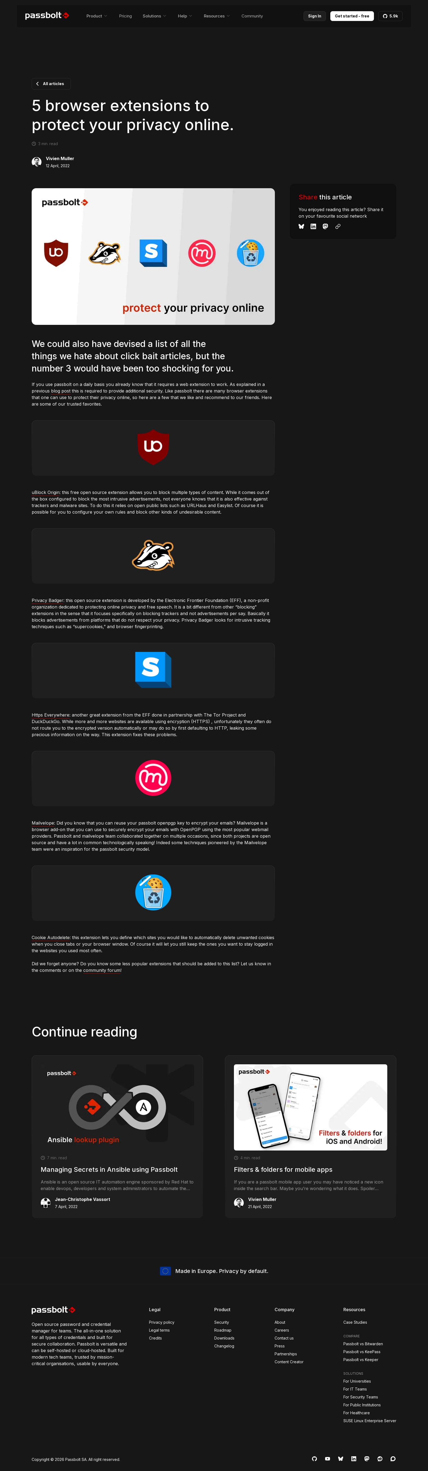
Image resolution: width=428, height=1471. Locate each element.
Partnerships (286, 1354)
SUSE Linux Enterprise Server (369, 1420)
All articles (49, 83)
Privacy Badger (47, 600)
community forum (101, 970)
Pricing (125, 16)
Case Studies (355, 1322)
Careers (282, 1330)
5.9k (390, 16)
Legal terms (159, 1330)
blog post (60, 391)
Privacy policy (161, 1322)
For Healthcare (356, 1412)
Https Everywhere (50, 715)
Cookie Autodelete (51, 937)
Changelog (224, 1346)
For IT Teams (355, 1389)
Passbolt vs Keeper (360, 1359)
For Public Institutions (362, 1405)
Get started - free (352, 16)
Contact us (284, 1338)
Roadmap (222, 1330)
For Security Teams (360, 1397)
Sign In (314, 16)
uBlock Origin (46, 492)
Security (221, 1322)
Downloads (224, 1338)
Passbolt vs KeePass (362, 1351)
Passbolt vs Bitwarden (363, 1343)
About (280, 1322)
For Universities (357, 1381)
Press (280, 1346)
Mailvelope (43, 823)
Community (252, 16)
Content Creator (289, 1361)
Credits (155, 1338)
